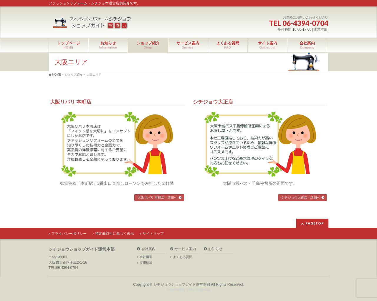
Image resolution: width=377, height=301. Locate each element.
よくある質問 (182, 257)
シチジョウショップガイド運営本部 (181, 284)
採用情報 (146, 263)
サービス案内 (185, 249)
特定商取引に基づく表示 (114, 234)
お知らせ (215, 249)
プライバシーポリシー (69, 234)
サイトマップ (153, 234)
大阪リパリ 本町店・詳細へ (157, 197)
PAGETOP (314, 223)
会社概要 (146, 257)
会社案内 (148, 249)
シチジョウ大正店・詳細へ (300, 197)
